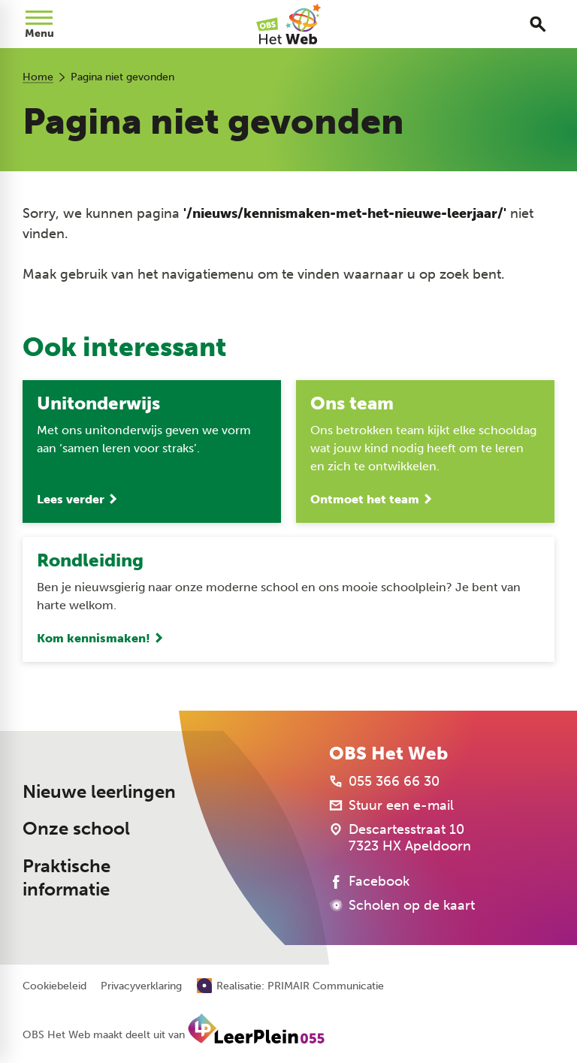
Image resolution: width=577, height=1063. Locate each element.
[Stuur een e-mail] (391, 805)
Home (38, 77)
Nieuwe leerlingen (99, 791)
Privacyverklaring (141, 986)
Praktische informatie (66, 878)
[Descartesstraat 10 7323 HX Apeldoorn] (400, 837)
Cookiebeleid (54, 986)
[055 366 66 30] (384, 781)
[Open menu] (39, 24)
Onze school (76, 828)
